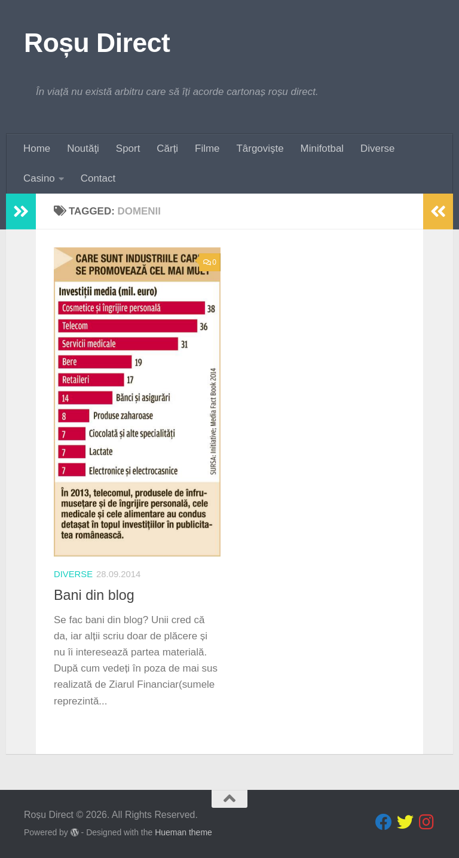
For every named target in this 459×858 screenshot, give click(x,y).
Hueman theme (183, 832)
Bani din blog (94, 595)
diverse (73, 574)
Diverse (377, 148)
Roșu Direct (97, 42)
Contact (98, 178)
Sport (128, 148)
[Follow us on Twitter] (405, 822)
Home (36, 148)
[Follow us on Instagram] (426, 822)
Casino (39, 178)
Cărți (167, 148)
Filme (207, 148)
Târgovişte (260, 148)
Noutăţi (83, 148)
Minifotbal (322, 148)
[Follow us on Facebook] (383, 822)
